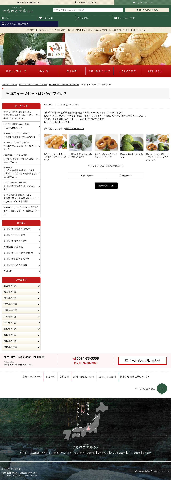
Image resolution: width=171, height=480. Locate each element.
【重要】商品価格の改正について (20, 135)
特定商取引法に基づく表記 (134, 376)
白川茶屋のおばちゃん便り (16, 259)
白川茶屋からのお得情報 (15, 265)
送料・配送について (99, 71)
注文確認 (83, 18)
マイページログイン (86, 2)
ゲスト (7, 18)
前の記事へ (88, 175)
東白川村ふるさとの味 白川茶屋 (33, 85)
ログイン (24, 453)
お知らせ (7, 271)
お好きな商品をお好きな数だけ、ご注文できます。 (20, 158)
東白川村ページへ (135, 30)
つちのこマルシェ (143, 2)
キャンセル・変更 (126, 18)
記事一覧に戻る (106, 185)
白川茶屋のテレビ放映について (18, 253)
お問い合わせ (155, 71)
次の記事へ (124, 175)
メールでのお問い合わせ (144, 360)
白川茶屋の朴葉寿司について (17, 229)
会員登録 (116, 30)
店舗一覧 (65, 30)
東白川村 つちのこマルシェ (18, 10)
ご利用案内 (80, 30)
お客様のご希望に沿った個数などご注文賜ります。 (20, 172)
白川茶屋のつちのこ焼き (15, 241)
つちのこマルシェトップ (43, 30)
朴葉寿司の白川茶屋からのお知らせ (64, 85)
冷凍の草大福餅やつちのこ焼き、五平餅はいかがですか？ (20, 115)
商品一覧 (44, 71)
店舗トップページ (16, 71)
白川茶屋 (72, 71)
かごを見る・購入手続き (17, 24)
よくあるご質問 (99, 30)
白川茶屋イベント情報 (14, 235)
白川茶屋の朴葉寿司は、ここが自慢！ (20, 185)
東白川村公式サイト (29, 2)
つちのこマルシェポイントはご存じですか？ (20, 145)
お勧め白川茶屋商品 (13, 247)
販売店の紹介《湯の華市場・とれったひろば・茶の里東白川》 (20, 198)
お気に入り (47, 18)
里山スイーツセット (74, 128)
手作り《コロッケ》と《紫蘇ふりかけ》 (20, 210)
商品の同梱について (20, 126)
